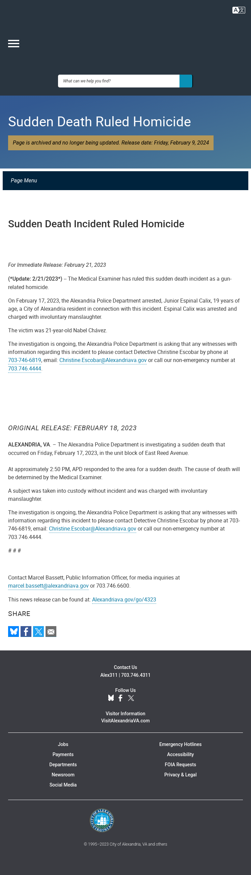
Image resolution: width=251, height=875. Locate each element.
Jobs (63, 744)
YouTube (142, 698)
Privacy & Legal (180, 774)
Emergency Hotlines (180, 744)
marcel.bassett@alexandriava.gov (48, 585)
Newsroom (63, 774)
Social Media (63, 785)
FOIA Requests (180, 764)
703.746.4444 (24, 368)
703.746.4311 (135, 675)
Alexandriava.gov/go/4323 (124, 599)
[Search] (186, 81)
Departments (63, 764)
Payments (63, 754)
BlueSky (111, 698)
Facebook (120, 698)
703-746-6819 (24, 360)
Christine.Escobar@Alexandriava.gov (103, 360)
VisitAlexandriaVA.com (125, 720)
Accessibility (180, 754)
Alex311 (108, 675)
